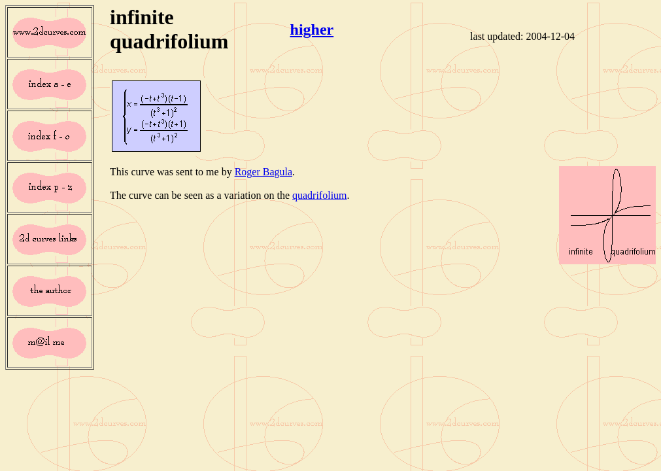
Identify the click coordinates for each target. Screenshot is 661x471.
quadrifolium (319, 195)
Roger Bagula (263, 171)
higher (312, 29)
